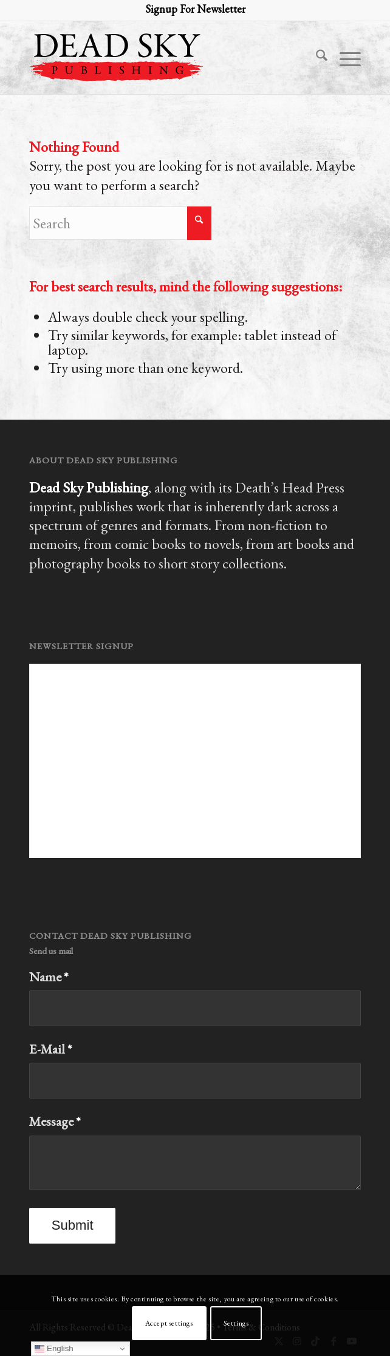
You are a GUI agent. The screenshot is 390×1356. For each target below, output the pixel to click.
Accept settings (169, 1323)
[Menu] (344, 57)
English (54, 1349)
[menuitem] (315, 57)
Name (49, 977)
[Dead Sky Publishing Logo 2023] (162, 57)
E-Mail (50, 1049)
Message (55, 1121)
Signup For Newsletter (195, 9)
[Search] (315, 57)
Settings (236, 1323)
